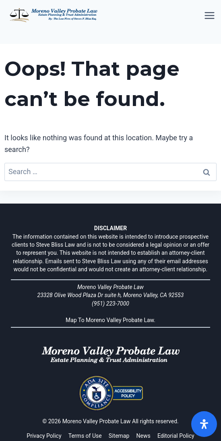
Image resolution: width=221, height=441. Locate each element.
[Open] (204, 424)
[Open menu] (210, 16)
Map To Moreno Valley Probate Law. (110, 320)
